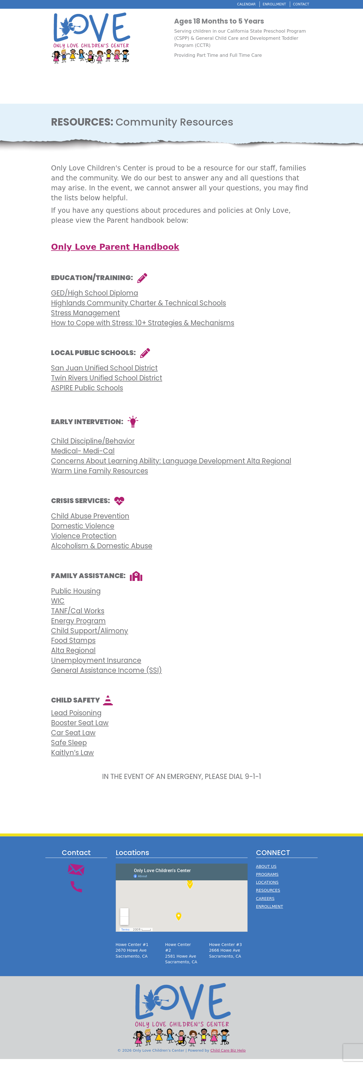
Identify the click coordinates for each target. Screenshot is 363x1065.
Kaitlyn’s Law (72, 758)
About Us (196, 18)
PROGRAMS (267, 880)
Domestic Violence (82, 532)
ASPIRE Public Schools (87, 393)
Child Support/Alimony (89, 636)
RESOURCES (268, 896)
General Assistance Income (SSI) (106, 676)
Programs (222, 18)
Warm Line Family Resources (99, 476)
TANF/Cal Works (77, 616)
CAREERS (265, 904)
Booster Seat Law (80, 728)
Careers (301, 18)
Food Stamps (73, 646)
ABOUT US (266, 872)
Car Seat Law (73, 738)
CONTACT (301, 4)
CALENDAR (246, 4)
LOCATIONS (267, 888)
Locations (249, 18)
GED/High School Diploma (94, 299)
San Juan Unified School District (104, 374)
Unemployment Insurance (96, 666)
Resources (276, 18)
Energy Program (78, 626)
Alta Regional (73, 656)
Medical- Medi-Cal (83, 457)
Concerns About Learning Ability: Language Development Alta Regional (171, 466)
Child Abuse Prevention (90, 522)
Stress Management (85, 318)
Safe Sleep (69, 748)
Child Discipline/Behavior (93, 447)
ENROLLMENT (274, 4)
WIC (58, 607)
